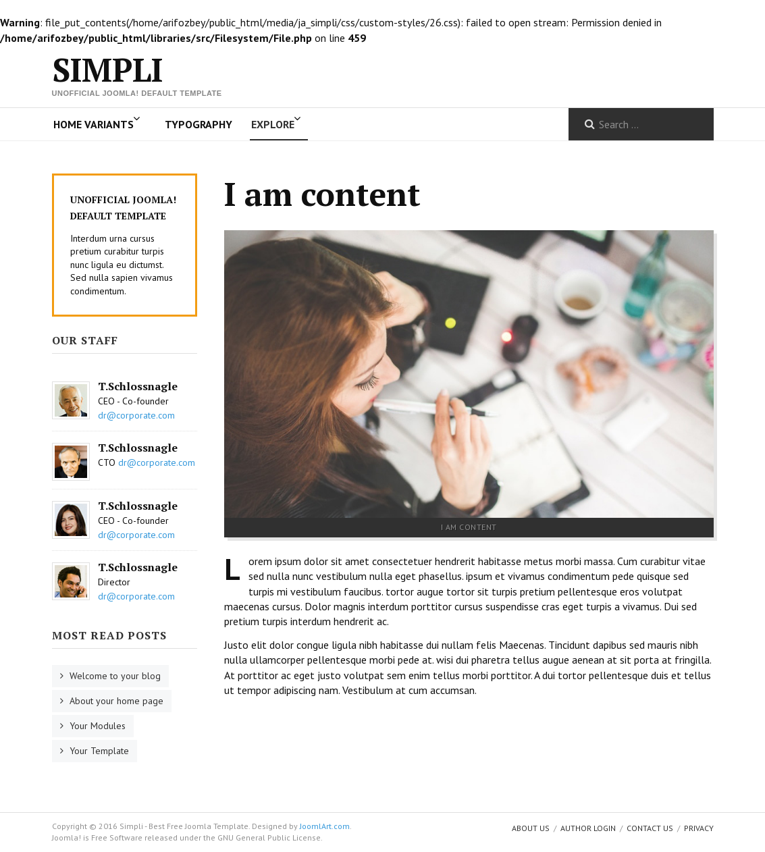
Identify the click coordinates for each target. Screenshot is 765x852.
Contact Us (650, 828)
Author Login (588, 828)
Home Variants (93, 124)
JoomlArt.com (325, 826)
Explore (272, 124)
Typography (198, 124)
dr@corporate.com (136, 415)
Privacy (699, 828)
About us (531, 828)
